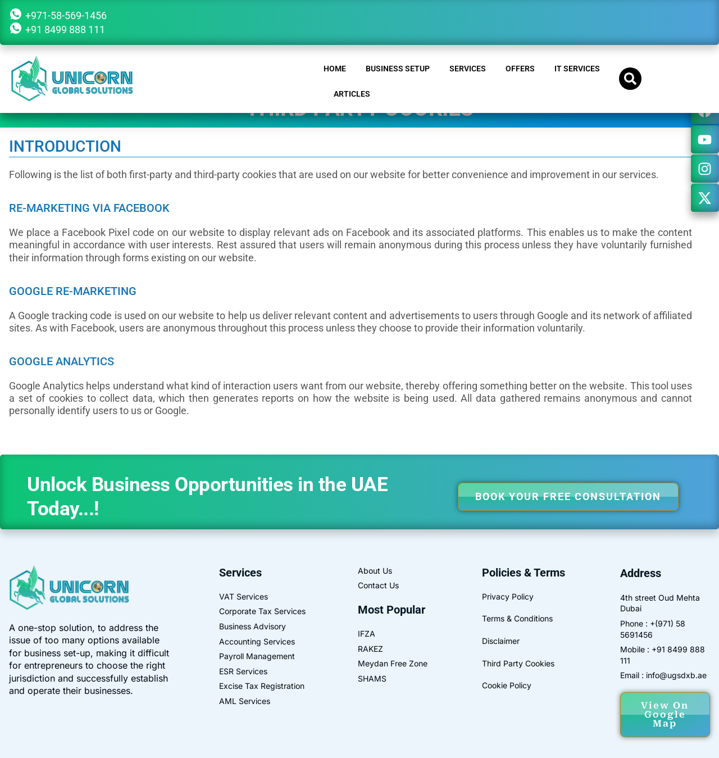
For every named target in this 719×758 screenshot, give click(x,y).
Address (640, 573)
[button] (630, 78)
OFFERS (520, 68)
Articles (352, 93)
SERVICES (467, 68)
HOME (335, 68)
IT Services (577, 68)
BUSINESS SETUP (398, 68)
